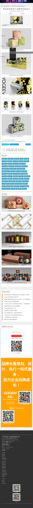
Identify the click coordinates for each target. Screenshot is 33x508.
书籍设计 (18, 181)
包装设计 (16, 158)
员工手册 (15, 161)
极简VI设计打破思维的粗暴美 (10, 319)
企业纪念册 (15, 163)
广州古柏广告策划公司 (6, 0)
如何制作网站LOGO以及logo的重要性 (12, 306)
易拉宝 (8, 186)
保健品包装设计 (5, 171)
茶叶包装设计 (5, 144)
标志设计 (13, 188)
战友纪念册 (24, 166)
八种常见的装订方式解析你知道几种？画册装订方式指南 (16, 294)
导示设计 (4, 173)
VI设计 (21, 158)
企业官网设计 (24, 173)
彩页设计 (21, 178)
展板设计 (25, 183)
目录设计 (4, 176)
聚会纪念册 (22, 163)
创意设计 (18, 188)
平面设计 (17, 186)
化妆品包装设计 (20, 168)
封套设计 (24, 188)
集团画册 (10, 161)
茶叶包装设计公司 (14, 144)
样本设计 (15, 178)
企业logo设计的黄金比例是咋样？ (11, 297)
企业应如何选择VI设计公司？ (10, 308)
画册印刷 (27, 178)
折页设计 (27, 161)
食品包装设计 (5, 168)
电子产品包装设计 (24, 186)
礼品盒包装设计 (5, 188)
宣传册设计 (27, 176)
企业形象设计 (12, 181)
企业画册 (26, 158)
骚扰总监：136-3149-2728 (16, 408)
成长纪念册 (11, 166)
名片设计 (4, 178)
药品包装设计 (25, 181)
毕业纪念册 (4, 166)
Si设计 (3, 186)
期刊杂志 (21, 161)
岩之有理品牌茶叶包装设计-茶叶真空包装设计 (16, 150)
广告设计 (21, 176)
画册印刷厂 (4, 181)
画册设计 (4, 158)
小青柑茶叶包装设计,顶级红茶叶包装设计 (15, 149)
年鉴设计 (4, 163)
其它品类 (18, 171)
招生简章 (10, 163)
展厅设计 (10, 176)
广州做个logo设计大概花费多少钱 (11, 301)
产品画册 (4, 161)
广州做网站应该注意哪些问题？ (11, 317)
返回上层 (28, 144)
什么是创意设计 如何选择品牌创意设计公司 (13, 315)
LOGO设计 (24, 171)
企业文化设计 (16, 173)
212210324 (7, 448)
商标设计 (10, 173)
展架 (12, 186)
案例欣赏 (15, 176)
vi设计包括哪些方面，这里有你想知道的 (13, 312)
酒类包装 (13, 171)
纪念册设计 (10, 158)
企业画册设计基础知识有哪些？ (11, 310)
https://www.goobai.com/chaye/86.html (10, 141)
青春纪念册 (17, 166)
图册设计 (10, 178)
